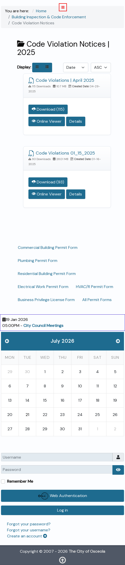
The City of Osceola (87, 551)
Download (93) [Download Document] (48, 182)
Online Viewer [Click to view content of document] (47, 121)
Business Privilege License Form (46, 299)
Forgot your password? (29, 524)
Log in (62, 510)
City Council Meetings (43, 325)
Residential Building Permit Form (47, 273)
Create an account (27, 536)
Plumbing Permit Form (37, 260)
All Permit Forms (97, 299)
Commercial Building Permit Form (47, 247)
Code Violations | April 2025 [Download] (61, 80)
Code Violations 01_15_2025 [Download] (61, 153)
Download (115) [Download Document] (48, 109)
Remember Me (20, 481)
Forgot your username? (28, 530)
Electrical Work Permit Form (43, 286)
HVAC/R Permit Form (94, 286)
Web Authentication (62, 496)
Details (75, 121)
